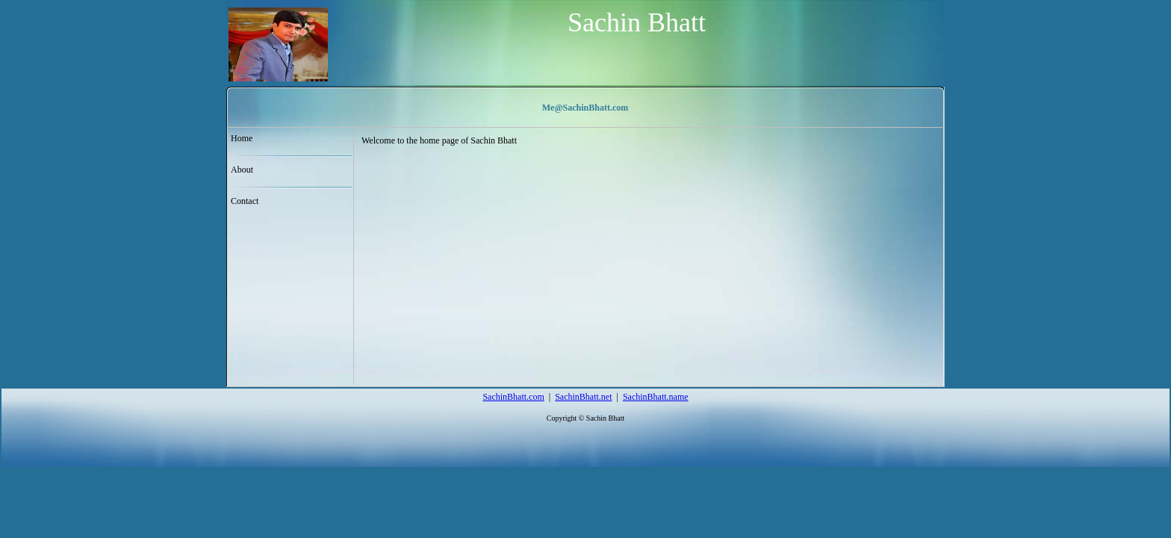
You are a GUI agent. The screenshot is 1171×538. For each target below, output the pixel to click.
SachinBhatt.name (656, 397)
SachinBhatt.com (513, 397)
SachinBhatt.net (583, 397)
